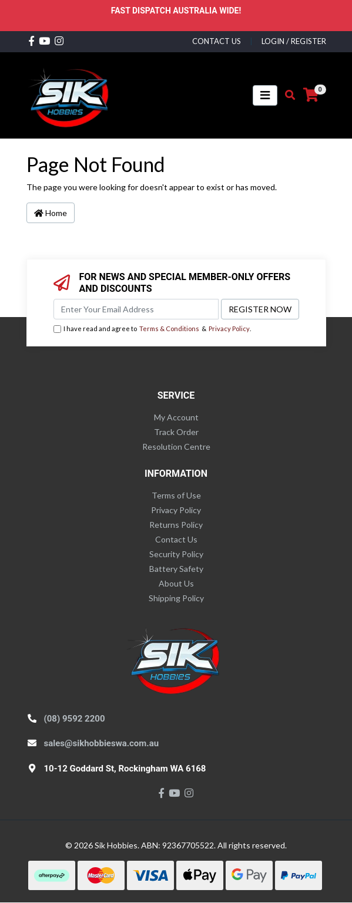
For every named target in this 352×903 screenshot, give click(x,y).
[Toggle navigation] (265, 95)
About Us (176, 583)
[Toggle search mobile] (286, 95)
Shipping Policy (176, 598)
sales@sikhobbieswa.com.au (101, 743)
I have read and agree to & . (152, 329)
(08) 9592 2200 (74, 718)
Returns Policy (176, 525)
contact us (216, 41)
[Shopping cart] (311, 95)
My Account (176, 417)
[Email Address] (136, 309)
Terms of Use (176, 495)
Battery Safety (176, 569)
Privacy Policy (229, 328)
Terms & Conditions (169, 328)
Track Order (176, 432)
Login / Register (294, 41)
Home (50, 213)
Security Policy (176, 554)
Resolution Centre (176, 447)
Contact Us (176, 539)
